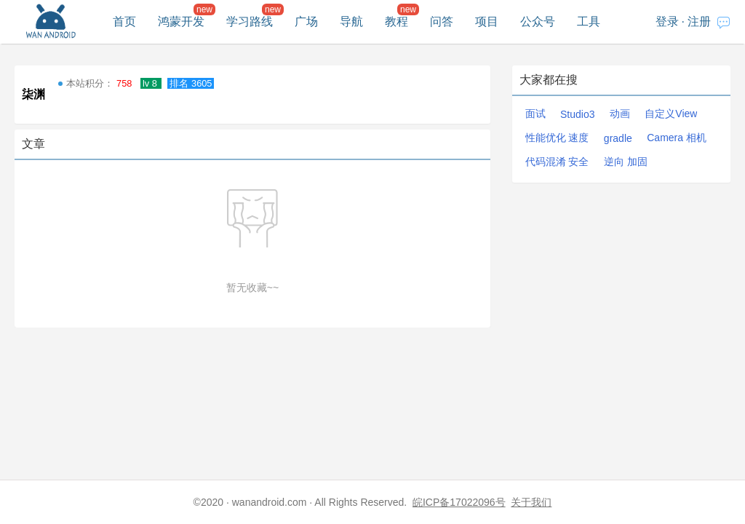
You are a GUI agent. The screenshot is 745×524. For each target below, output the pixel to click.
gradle (618, 138)
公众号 (537, 21)
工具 (588, 21)
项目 (486, 21)
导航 (351, 21)
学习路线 (249, 21)
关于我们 (531, 502)
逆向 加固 (626, 161)
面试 (535, 113)
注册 (699, 21)
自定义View (671, 113)
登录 (667, 21)
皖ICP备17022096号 (459, 502)
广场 (306, 21)
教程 (396, 21)
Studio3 (577, 114)
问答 (441, 21)
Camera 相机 (676, 137)
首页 (124, 21)
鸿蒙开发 (181, 21)
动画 (620, 113)
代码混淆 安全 (557, 161)
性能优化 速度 (557, 137)
